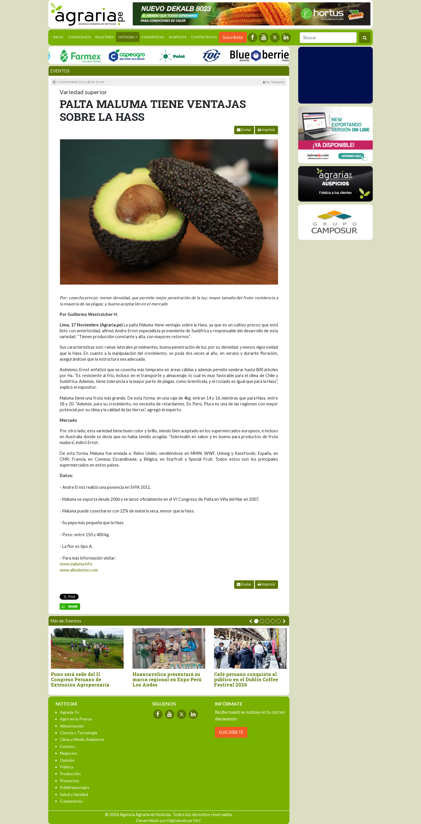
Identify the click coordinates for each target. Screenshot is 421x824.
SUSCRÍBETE (231, 732)
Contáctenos (204, 37)
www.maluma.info (76, 563)
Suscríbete (233, 37)
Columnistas (71, 801)
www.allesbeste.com (79, 569)
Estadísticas (153, 37)
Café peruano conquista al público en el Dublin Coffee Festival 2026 (246, 679)
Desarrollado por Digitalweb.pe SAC (168, 820)
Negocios (68, 753)
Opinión (67, 760)
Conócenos (79, 37)
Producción (70, 773)
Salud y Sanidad (74, 794)
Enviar (244, 130)
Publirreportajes (74, 787)
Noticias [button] (126, 37)
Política (66, 766)
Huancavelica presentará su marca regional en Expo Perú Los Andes (166, 679)
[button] (256, 621)
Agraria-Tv (69, 712)
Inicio (59, 36)
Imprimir (266, 130)
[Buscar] (328, 37)
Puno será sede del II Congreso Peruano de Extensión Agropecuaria (80, 679)
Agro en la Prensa (76, 718)
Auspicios (177, 37)
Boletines (104, 37)
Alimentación (72, 725)
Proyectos (69, 780)
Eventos (60, 70)
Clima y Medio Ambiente (82, 739)
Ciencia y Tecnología (78, 732)
